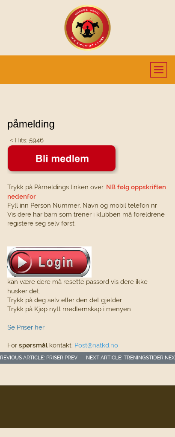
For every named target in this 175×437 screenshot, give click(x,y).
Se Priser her (25, 327)
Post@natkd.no (96, 345)
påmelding (31, 124)
